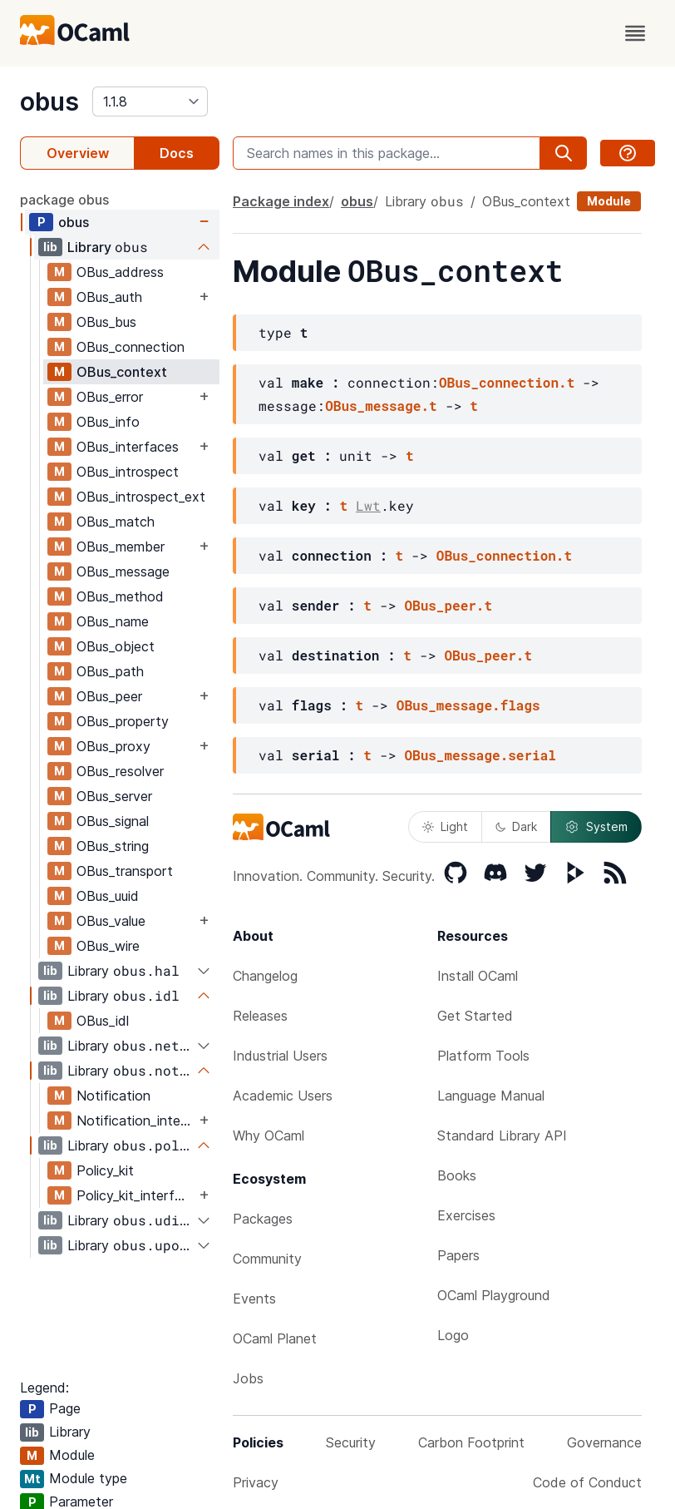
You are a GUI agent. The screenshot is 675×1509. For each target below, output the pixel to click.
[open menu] (635, 33)
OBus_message (123, 571)
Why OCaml (268, 1135)
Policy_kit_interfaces (135, 1195)
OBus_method (120, 596)
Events (254, 1298)
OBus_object (115, 646)
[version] (150, 101)
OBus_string (112, 846)
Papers (458, 1255)
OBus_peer (109, 696)
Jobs (248, 1378)
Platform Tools (483, 1055)
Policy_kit (105, 1170)
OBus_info (108, 421)
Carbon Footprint (471, 1442)
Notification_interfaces (135, 1120)
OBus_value (110, 921)
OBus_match (115, 521)
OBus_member (120, 546)
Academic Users (283, 1095)
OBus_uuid (107, 896)
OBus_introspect (127, 471)
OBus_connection (130, 347)
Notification (113, 1095)
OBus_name (112, 621)
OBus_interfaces (127, 446)
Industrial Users (280, 1055)
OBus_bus (106, 322)
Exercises (466, 1215)
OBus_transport (124, 871)
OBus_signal (112, 821)
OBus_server (114, 796)
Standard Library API (502, 1135)
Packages (263, 1218)
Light (445, 826)
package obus (64, 199)
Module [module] (609, 201)
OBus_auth (109, 297)
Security (351, 1442)
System (596, 826)
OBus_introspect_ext (140, 496)
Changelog (265, 975)
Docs (177, 153)
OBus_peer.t (448, 605)
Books (456, 1175)
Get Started (475, 1015)
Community (267, 1258)
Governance (604, 1442)
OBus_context (121, 372)
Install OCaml (477, 975)
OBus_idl (102, 1020)
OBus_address (120, 272)
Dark (516, 826)
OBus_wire (108, 946)
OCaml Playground (493, 1295)
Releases (260, 1015)
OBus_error (109, 396)
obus (49, 101)
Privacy (255, 1482)
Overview (78, 153)
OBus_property (122, 721)
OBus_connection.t (506, 382)
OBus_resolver (120, 771)
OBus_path (110, 671)
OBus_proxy (113, 746)
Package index (281, 201)
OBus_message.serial (479, 755)
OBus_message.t (380, 405)
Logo (453, 1335)
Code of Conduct (587, 1482)
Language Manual (490, 1095)
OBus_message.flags (468, 705)
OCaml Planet (275, 1338)
